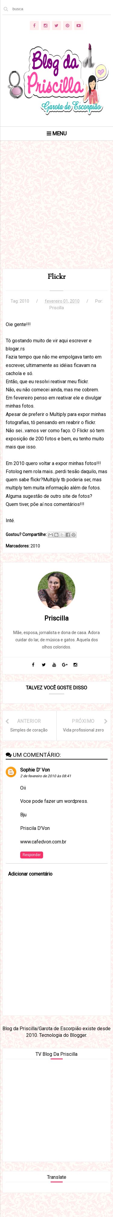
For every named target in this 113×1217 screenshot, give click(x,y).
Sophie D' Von (35, 770)
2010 (24, 301)
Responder (32, 855)
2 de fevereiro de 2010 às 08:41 (45, 776)
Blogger (78, 1035)
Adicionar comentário (30, 874)
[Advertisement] (56, 212)
